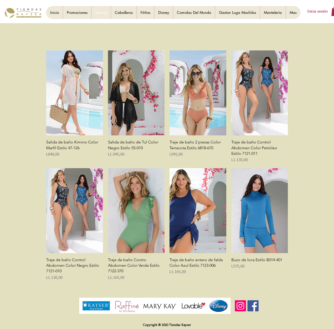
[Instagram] (240, 305)
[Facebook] (253, 305)
